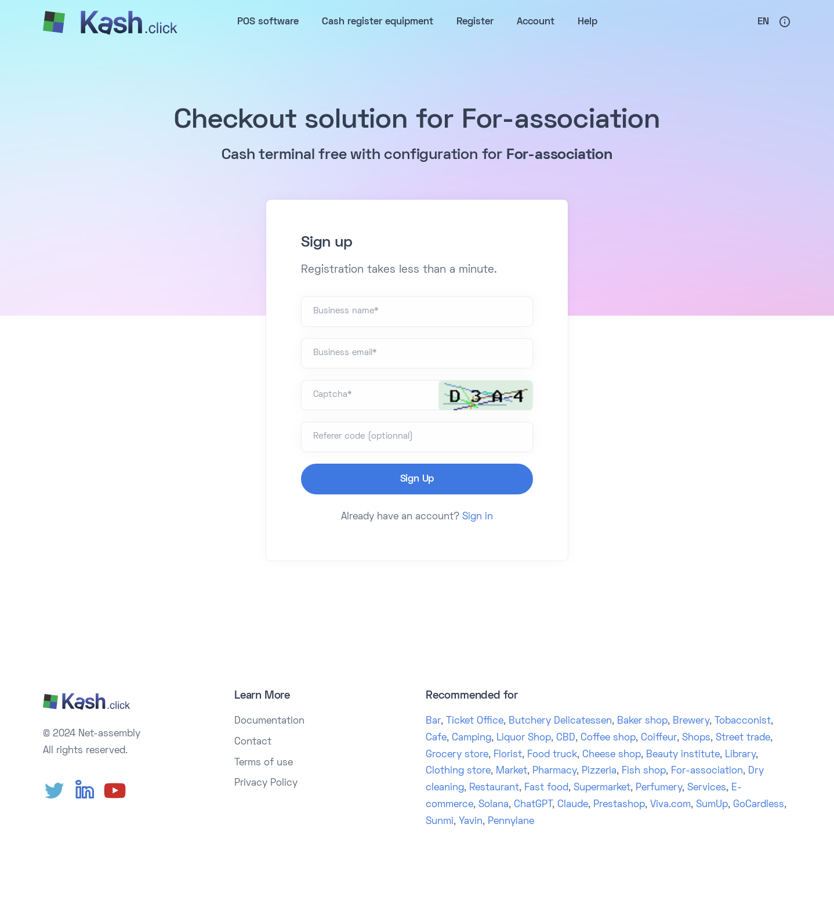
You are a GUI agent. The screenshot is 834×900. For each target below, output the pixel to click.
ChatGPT (533, 804)
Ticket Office (474, 721)
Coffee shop (608, 738)
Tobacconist (743, 721)
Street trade (743, 738)
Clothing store (458, 771)
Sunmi (440, 821)
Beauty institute (683, 755)
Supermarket (602, 788)
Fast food (546, 788)
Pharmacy (554, 771)
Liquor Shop (523, 738)
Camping (471, 738)
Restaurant (494, 788)
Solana (493, 804)
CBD (565, 738)
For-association (707, 771)
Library (740, 755)
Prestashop (619, 804)
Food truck (552, 755)
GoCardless (758, 804)
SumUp (712, 804)
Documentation (269, 721)
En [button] (763, 22)
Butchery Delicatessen (560, 721)
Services (706, 788)
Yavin (471, 821)
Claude (572, 804)
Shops (696, 738)
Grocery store (457, 755)
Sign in (477, 517)
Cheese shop (611, 755)
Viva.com (670, 804)
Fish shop (644, 771)
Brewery (691, 721)
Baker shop (642, 721)
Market (511, 771)
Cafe (436, 738)
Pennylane (511, 821)
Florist (508, 755)
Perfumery (659, 788)
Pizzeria (599, 771)
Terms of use (263, 763)
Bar (433, 721)
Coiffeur (659, 738)
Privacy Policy (266, 783)
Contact (252, 742)
